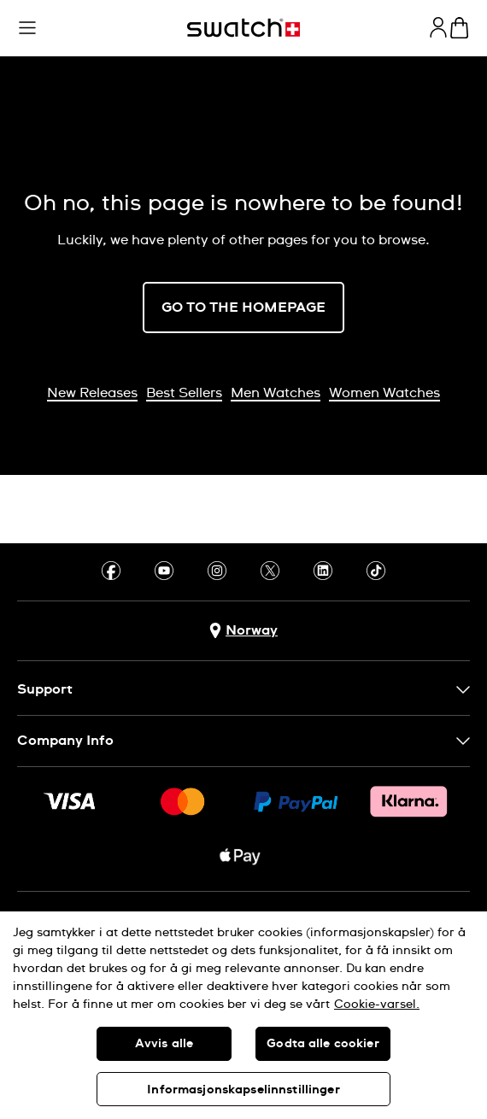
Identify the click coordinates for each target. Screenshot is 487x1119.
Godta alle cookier (323, 1044)
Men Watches (275, 393)
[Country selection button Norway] (243, 631)
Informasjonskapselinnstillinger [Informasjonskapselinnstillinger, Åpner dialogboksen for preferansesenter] (243, 1090)
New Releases (92, 393)
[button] (27, 28)
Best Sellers (184, 393)
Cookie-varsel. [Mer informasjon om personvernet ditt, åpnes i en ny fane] (377, 1005)
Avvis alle (164, 1044)
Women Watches (384, 393)
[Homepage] (243, 28)
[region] (243, 1015)
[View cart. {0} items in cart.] (459, 27)
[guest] (438, 27)
